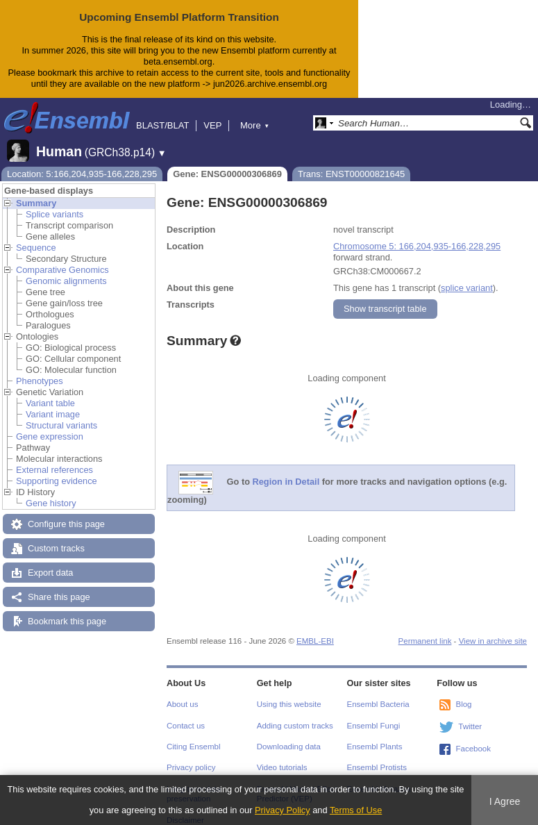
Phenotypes (39, 381)
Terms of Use (356, 810)
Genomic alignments (66, 281)
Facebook (473, 748)
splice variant (467, 288)
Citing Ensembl (193, 746)
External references (54, 470)
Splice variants (54, 214)
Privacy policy (191, 767)
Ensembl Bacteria (378, 704)
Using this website (289, 704)
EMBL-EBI (315, 641)
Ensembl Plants (375, 746)
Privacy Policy (282, 810)
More (254, 125)
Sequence (36, 247)
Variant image (53, 414)
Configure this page (66, 524)
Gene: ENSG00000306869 (227, 174)
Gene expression (49, 436)
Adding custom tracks (295, 726)
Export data (50, 572)
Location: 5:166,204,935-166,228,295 (82, 174)
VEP (212, 125)
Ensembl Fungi (374, 726)
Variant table (50, 403)
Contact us (186, 726)
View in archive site (493, 641)
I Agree (505, 801)
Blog (463, 704)
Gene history (51, 503)
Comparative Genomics (62, 270)
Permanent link (425, 641)
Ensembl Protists (377, 767)
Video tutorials (282, 767)
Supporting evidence (56, 481)
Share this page (59, 597)
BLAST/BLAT (162, 125)
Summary (36, 203)
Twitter (470, 726)
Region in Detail (286, 481)
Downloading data (289, 746)
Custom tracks (56, 548)
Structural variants (61, 425)
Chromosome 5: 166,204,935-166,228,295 (417, 246)
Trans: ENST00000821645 (351, 174)
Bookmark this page (67, 621)
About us (182, 704)
